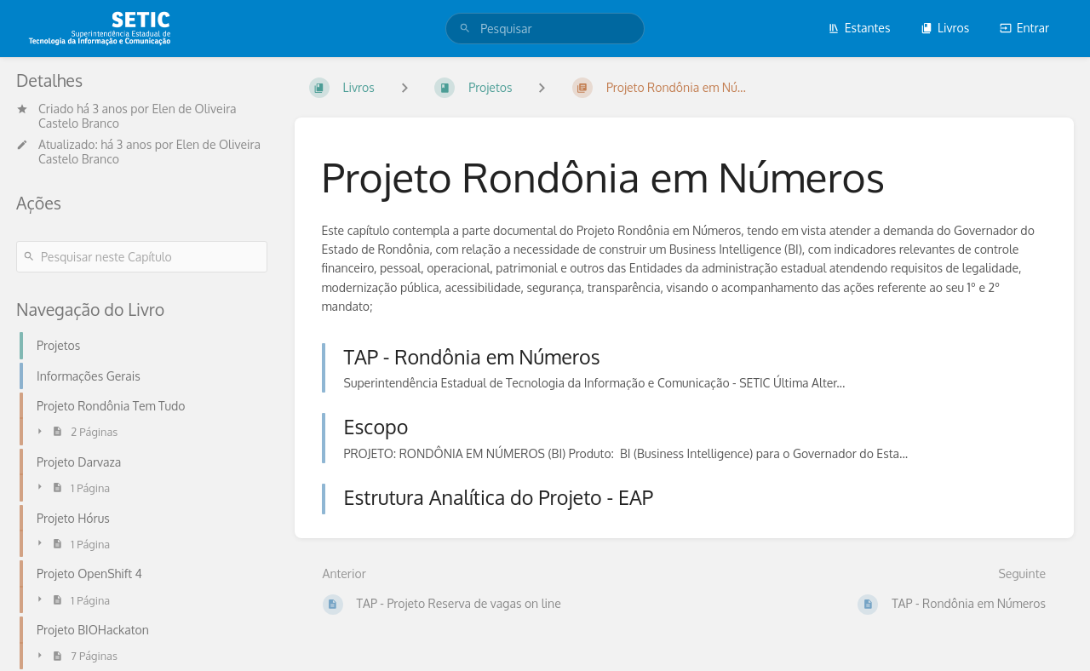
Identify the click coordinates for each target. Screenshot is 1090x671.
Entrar (1024, 27)
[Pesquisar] (465, 28)
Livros (945, 27)
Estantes (859, 27)
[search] (545, 28)
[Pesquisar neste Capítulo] (141, 256)
